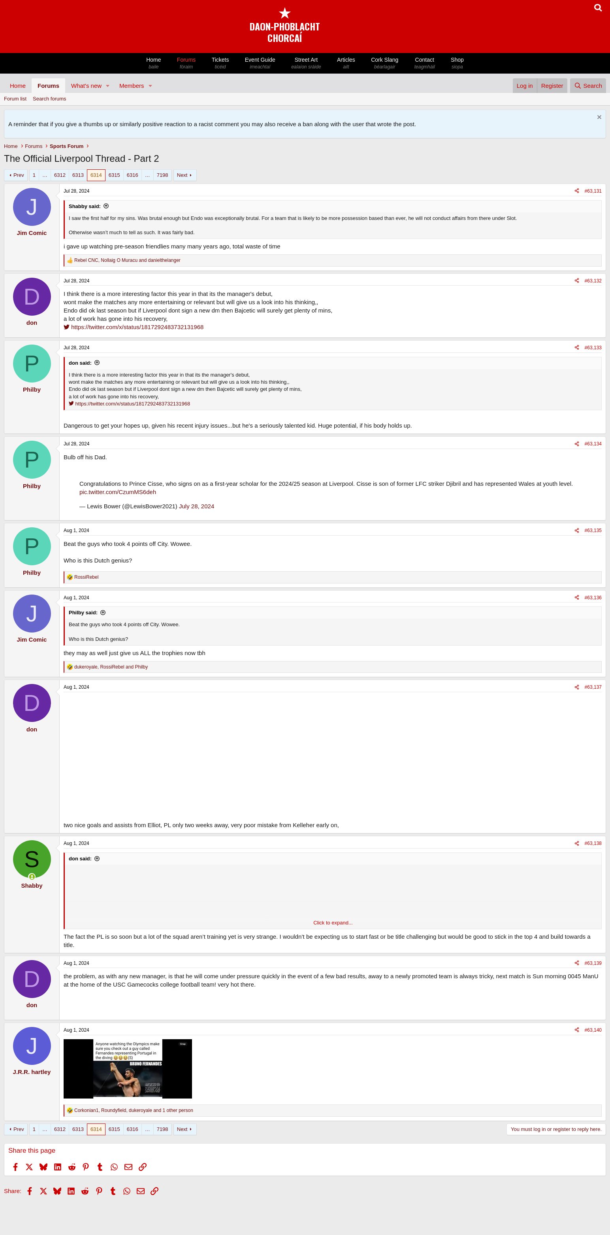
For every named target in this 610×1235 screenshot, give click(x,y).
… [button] (44, 175)
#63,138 (593, 843)
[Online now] (32, 877)
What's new (86, 85)
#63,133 (593, 347)
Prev (18, 175)
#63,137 (593, 687)
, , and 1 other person (133, 1110)
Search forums (49, 99)
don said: (80, 363)
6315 (114, 175)
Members (131, 85)
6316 (132, 175)
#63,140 (593, 1030)
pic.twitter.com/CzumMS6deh (117, 492)
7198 (162, 175)
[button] (107, 85)
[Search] (588, 85)
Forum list (15, 99)
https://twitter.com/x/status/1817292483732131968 (133, 327)
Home (153, 63)
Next (182, 175)
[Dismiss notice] (598, 118)
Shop (457, 63)
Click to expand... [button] (333, 923)
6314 (96, 175)
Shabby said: (85, 206)
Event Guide (260, 63)
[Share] (577, 191)
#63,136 (593, 597)
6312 (60, 175)
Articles (346, 63)
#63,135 (593, 530)
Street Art (306, 63)
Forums (186, 63)
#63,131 (593, 191)
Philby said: (83, 613)
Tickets (220, 63)
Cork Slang (385, 63)
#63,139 (593, 963)
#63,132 (593, 281)
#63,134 (593, 444)
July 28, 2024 (196, 506)
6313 (78, 175)
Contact (424, 63)
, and (127, 260)
